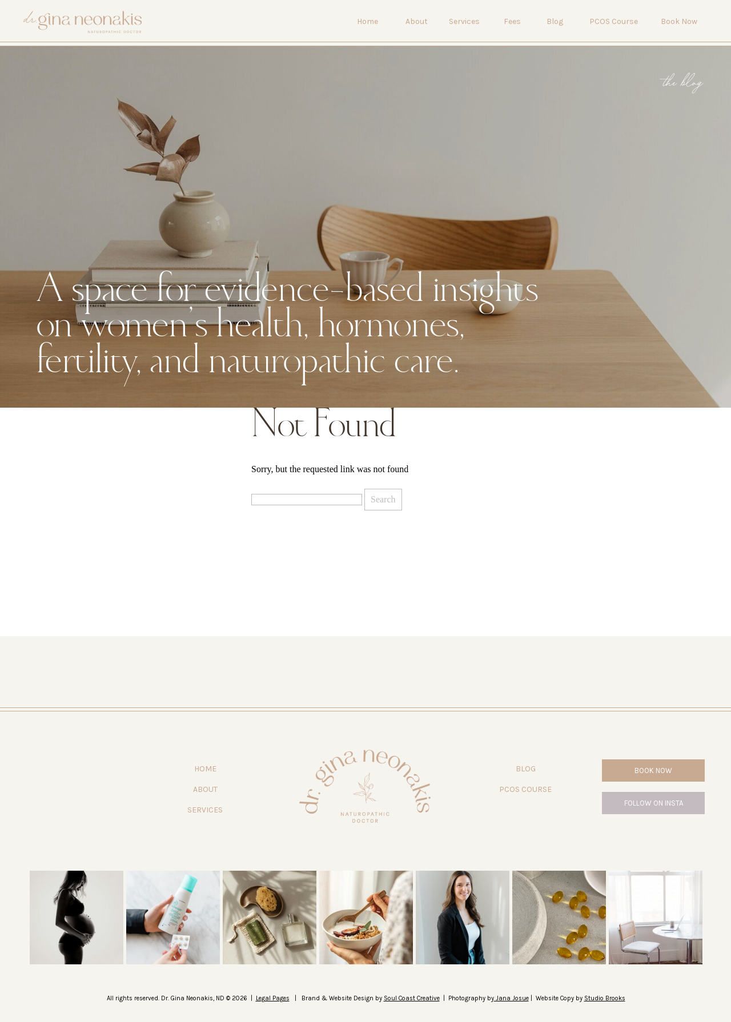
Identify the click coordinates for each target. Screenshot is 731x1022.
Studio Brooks (604, 998)
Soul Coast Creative (412, 998)
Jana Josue (511, 998)
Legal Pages (273, 998)
